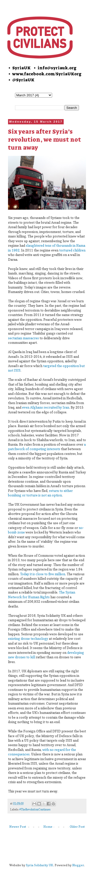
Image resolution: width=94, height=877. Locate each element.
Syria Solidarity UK (39, 865)
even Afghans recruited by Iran (45, 407)
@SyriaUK (23, 80)
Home (47, 826)
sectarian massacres (23, 338)
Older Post (77, 826)
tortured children (72, 250)
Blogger (78, 865)
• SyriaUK (19, 68)
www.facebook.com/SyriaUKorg (46, 74)
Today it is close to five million (42, 574)
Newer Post (17, 826)
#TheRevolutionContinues (34, 809)
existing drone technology (28, 639)
